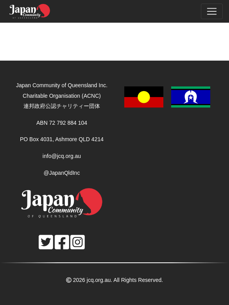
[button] (167, 96)
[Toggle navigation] (212, 11)
